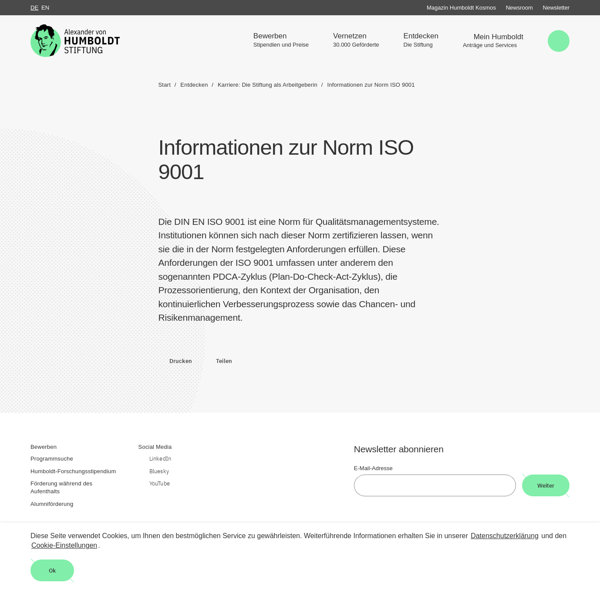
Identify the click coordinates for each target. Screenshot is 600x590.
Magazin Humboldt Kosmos (461, 7)
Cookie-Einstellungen (64, 545)
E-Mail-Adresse (373, 468)
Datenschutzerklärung (505, 535)
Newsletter (556, 7)
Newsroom (519, 7)
